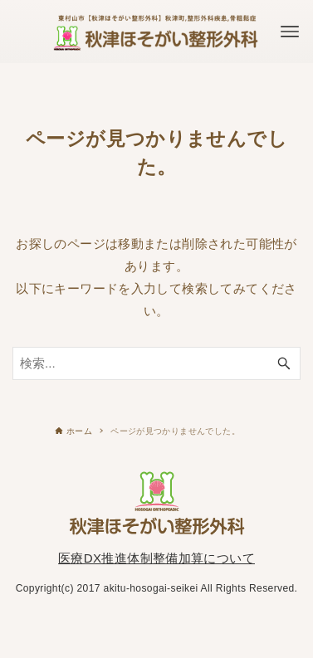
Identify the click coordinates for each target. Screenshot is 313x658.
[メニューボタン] (289, 31)
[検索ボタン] (284, 363)
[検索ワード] (156, 363)
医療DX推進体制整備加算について (156, 558)
